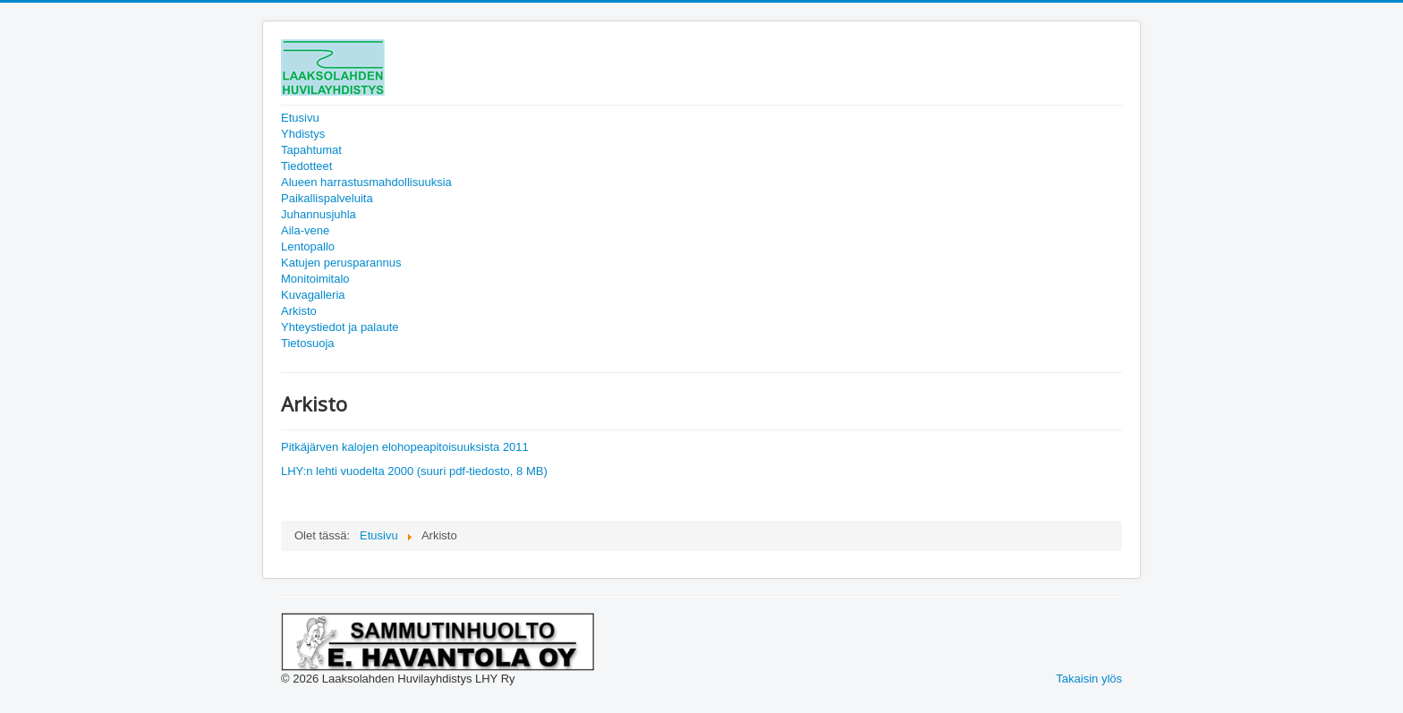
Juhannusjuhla (318, 214)
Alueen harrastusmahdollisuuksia (366, 182)
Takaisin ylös (1089, 678)
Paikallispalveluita (327, 198)
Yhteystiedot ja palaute (340, 327)
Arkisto (299, 311)
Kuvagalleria (313, 294)
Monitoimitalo (315, 278)
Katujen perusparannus (341, 262)
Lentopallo (308, 246)
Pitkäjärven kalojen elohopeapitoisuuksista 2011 (405, 447)
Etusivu (300, 117)
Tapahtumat (311, 150)
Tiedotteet (306, 166)
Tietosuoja (308, 343)
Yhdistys (303, 133)
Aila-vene (305, 230)
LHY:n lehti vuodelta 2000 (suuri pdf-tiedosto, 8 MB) (414, 471)
